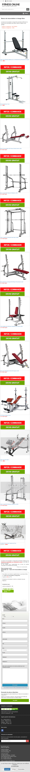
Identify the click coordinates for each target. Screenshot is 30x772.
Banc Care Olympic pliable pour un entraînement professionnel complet (14, 59)
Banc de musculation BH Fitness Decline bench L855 (11, 148)
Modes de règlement (5, 747)
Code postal (4, 639)
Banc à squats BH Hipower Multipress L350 (9, 193)
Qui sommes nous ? (5, 746)
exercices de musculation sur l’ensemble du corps (11, 562)
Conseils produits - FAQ (6, 750)
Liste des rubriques (5, 749)
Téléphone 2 (4, 661)
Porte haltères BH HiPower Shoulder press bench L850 (11, 326)
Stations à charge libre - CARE (8, 27)
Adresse (4, 632)
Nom (3, 618)
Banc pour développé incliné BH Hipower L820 (9, 370)
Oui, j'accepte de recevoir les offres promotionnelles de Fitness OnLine (15, 687)
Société (3, 627)
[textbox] (15, 641)
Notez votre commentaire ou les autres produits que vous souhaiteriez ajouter (13, 667)
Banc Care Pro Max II (4, 459)
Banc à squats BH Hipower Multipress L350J (9, 504)
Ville (3, 643)
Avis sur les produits (5, 751)
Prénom (4, 623)
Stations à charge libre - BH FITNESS (9, 26)
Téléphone (4, 657)
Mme (5, 616)
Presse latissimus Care (4, 104)
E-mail (3, 652)
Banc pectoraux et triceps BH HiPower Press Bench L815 (11, 281)
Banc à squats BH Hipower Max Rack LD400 (9, 237)
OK (27, 740)
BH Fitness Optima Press (5, 415)
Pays (3, 648)
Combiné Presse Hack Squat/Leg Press (8, 543)
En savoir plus (15, 766)
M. (13, 616)
